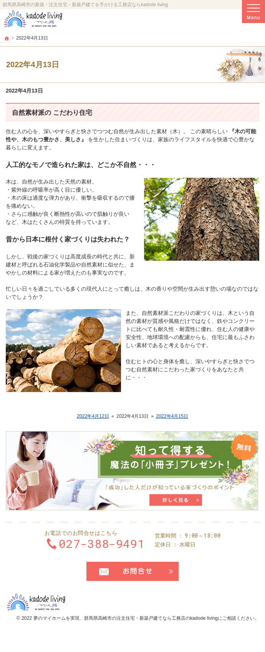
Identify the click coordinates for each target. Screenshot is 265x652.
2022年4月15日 (172, 416)
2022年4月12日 (93, 416)
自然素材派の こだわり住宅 (52, 112)
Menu (253, 11)
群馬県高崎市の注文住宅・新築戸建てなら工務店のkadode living (151, 618)
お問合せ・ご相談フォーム (132, 571)
